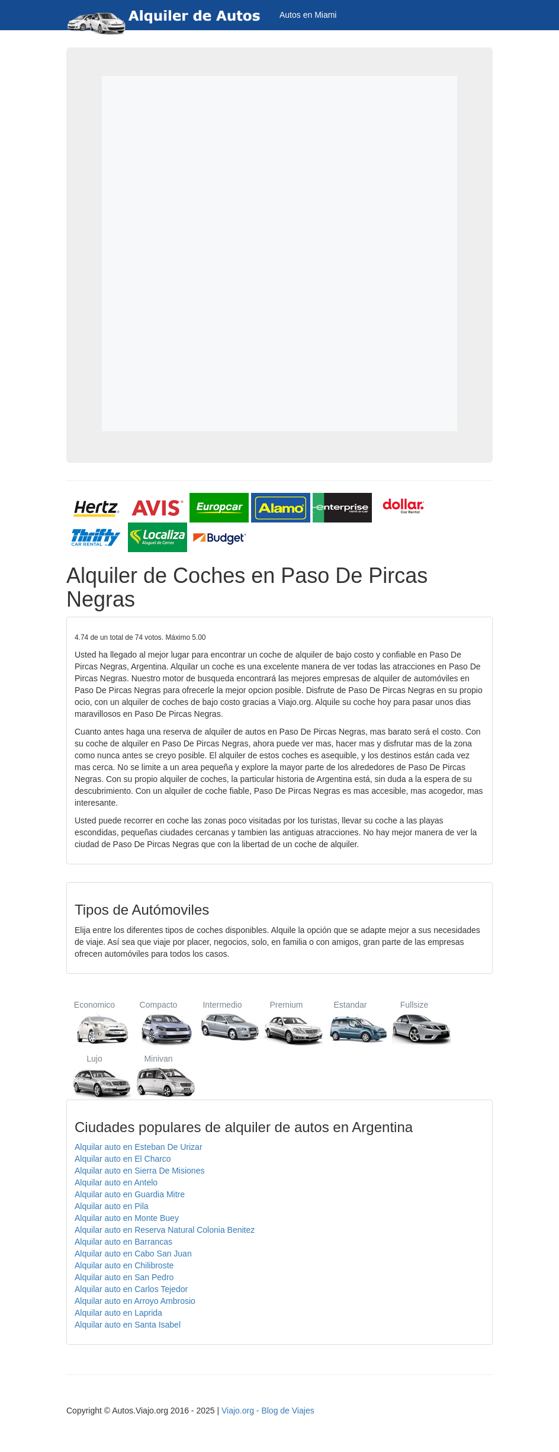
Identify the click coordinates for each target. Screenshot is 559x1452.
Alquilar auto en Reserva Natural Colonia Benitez (165, 1230)
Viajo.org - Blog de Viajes (267, 1410)
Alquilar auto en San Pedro (124, 1277)
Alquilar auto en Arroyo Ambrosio (135, 1301)
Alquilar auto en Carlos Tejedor (131, 1289)
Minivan (158, 1077)
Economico (94, 1023)
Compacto (158, 1023)
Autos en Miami (308, 15)
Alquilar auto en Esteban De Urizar (139, 1147)
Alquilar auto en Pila (112, 1206)
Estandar (350, 1023)
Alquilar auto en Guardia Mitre (130, 1194)
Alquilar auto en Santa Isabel (128, 1324)
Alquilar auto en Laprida (118, 1313)
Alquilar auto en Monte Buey (127, 1218)
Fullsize (414, 1023)
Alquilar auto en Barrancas (123, 1241)
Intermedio (222, 1023)
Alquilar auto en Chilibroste (124, 1265)
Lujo (94, 1077)
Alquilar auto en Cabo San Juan (133, 1253)
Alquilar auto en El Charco (123, 1158)
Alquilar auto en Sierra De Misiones (139, 1170)
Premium (286, 1023)
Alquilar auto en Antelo (116, 1182)
